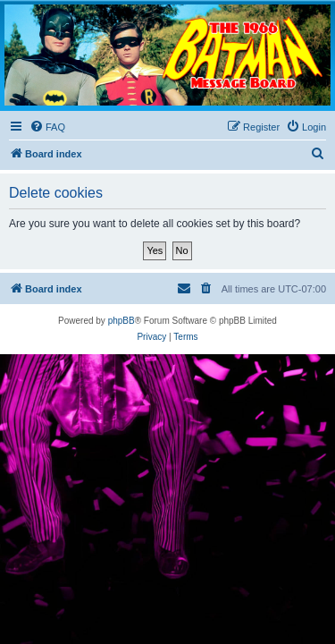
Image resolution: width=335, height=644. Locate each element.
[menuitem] (47, 127)
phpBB (121, 321)
